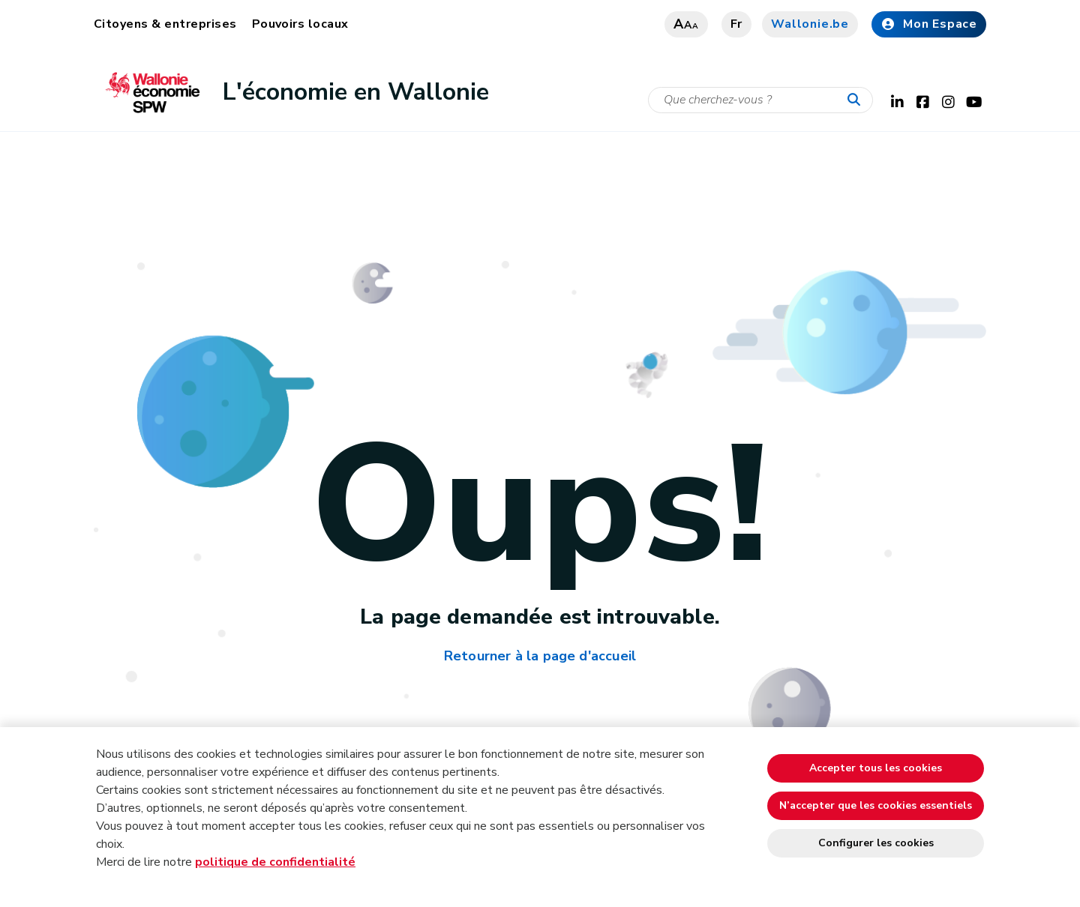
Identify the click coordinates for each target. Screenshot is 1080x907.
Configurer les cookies (876, 843)
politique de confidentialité (275, 862)
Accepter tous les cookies (875, 768)
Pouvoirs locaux (300, 24)
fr (736, 24)
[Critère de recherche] (760, 100)
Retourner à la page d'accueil (540, 656)
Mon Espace (928, 24)
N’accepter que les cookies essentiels (875, 805)
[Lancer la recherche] (857, 100)
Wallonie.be (810, 24)
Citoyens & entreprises (165, 24)
